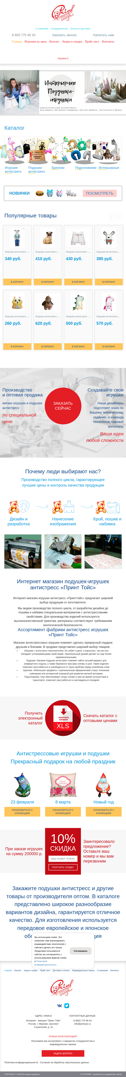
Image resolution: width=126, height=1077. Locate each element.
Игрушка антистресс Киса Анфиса (23, 316)
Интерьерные (109, 167)
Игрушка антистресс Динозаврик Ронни (86, 316)
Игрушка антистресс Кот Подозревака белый (89, 251)
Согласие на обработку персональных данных (64, 1062)
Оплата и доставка (80, 28)
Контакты (108, 41)
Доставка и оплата (61, 970)
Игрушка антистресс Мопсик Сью (53, 251)
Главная (17, 41)
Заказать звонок (64, 35)
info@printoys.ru (82, 1024)
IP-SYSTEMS (86, 1074)
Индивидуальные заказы (83, 970)
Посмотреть (99, 193)
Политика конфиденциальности (21, 1062)
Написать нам (103, 35)
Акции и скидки (72, 41)
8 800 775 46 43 (23, 35)
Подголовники (85, 167)
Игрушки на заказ (36, 41)
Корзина (62, 58)
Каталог (54, 41)
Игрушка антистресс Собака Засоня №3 (56, 316)
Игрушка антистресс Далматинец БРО (25, 251)
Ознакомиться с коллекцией (22, 812)
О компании (42, 28)
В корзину (17, 282)
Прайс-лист (92, 41)
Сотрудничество (59, 28)
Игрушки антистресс (13, 169)
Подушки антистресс (36, 169)
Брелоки (58, 167)
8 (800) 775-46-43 (82, 1020)
